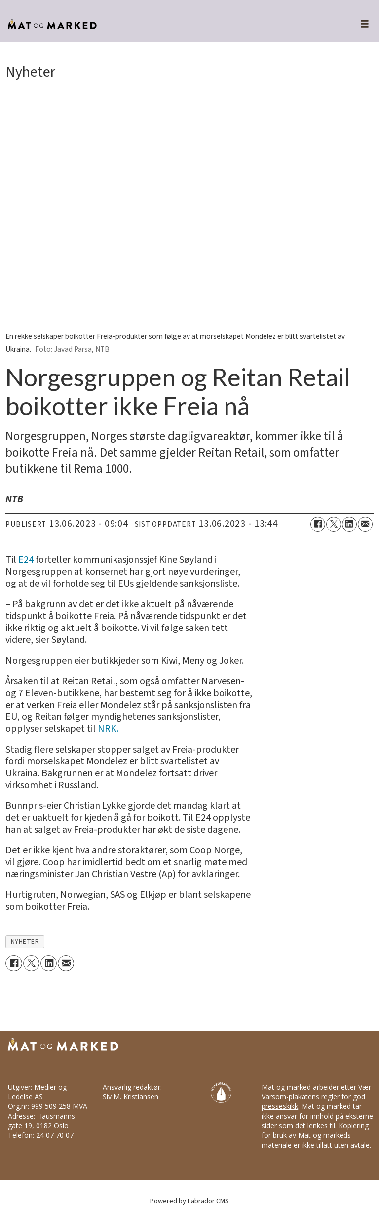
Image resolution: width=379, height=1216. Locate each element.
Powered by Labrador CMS (189, 1201)
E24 (26, 560)
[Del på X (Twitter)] (333, 524)
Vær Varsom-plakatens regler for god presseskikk (316, 1096)
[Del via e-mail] (365, 524)
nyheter (25, 941)
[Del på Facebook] (317, 524)
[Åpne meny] (359, 24)
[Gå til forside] (169, 24)
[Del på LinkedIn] (349, 524)
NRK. (108, 729)
